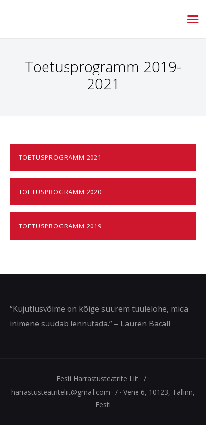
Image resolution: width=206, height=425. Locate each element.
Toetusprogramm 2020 (60, 191)
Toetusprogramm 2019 (60, 226)
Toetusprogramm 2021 (60, 157)
